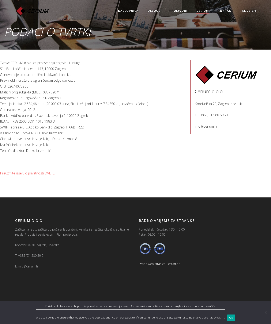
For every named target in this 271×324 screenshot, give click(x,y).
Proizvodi (178, 10)
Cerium (202, 10)
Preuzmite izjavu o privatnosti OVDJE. (27, 173)
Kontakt (225, 10)
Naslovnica (128, 10)
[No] (266, 312)
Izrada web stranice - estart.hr (159, 264)
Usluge (154, 10)
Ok (231, 317)
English (249, 10)
